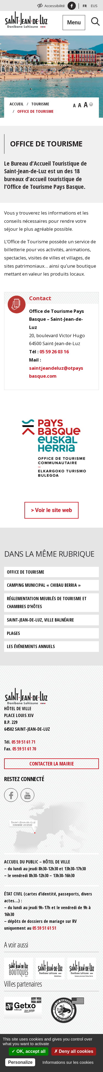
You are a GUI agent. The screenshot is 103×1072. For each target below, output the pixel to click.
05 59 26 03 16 (54, 351)
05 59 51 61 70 (24, 749)
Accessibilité (54, 5)
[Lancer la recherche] (93, 21)
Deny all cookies (73, 1051)
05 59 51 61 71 (23, 742)
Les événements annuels (31, 646)
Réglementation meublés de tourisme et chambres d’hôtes (47, 602)
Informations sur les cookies (68, 1062)
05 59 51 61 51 (44, 928)
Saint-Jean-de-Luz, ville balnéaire (40, 620)
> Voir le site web (51, 510)
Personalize (20, 1062)
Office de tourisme (25, 572)
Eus (94, 5)
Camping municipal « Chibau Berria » (44, 585)
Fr (85, 5)
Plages (13, 633)
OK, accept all (28, 1051)
